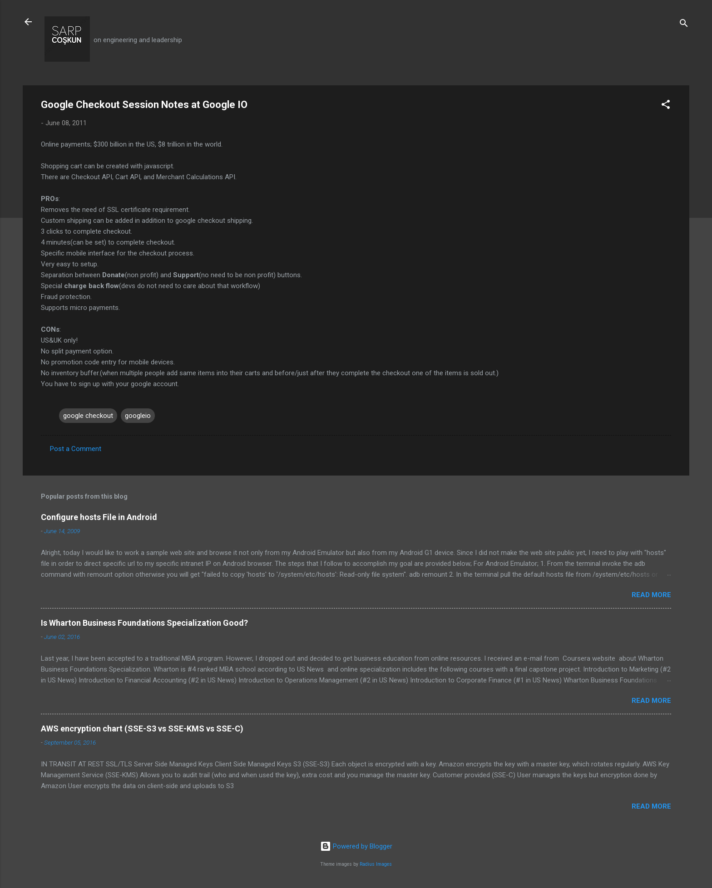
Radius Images (376, 864)
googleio (138, 416)
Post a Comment (75, 449)
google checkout (88, 416)
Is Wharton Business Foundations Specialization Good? (144, 623)
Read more (651, 595)
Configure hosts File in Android (99, 517)
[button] (665, 106)
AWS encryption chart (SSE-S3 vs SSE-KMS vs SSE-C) (142, 728)
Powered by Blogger (356, 846)
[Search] (683, 25)
